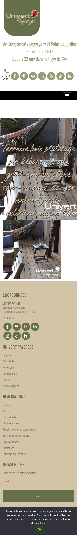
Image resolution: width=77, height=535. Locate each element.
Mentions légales (11, 386)
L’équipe (7, 355)
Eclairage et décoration (14, 454)
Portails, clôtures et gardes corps (19, 429)
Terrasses (7, 411)
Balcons (7, 405)
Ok (39, 529)
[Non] (72, 521)
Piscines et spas (11, 423)
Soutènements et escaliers (16, 435)
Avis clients (8, 361)
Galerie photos (10, 373)
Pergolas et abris (11, 441)
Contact (6, 380)
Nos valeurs (8, 367)
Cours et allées (10, 417)
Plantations (8, 448)
